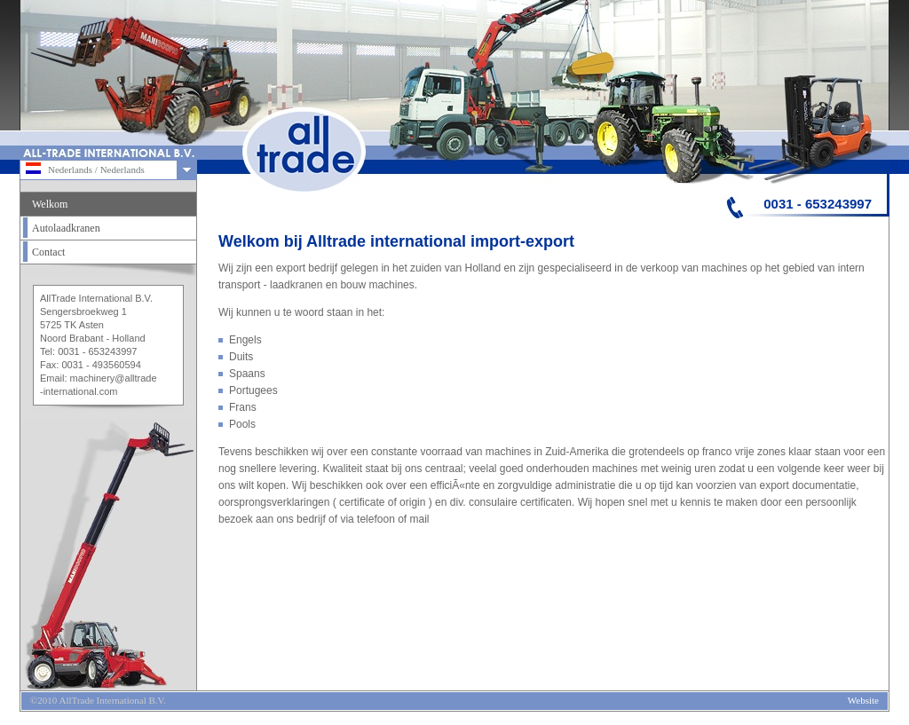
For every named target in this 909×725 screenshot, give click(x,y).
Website (863, 700)
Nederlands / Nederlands (85, 168)
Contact (48, 252)
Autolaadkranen (66, 228)
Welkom (49, 204)
